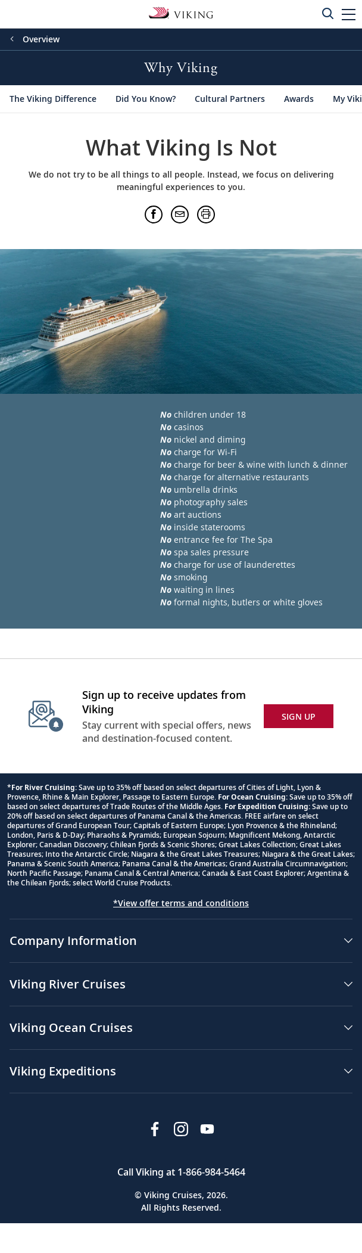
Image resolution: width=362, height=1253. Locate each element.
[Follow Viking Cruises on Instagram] (181, 1129)
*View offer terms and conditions (181, 903)
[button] (348, 14)
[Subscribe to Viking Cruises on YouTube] (207, 1129)
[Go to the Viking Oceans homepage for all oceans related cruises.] (181, 11)
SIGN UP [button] (299, 716)
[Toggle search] (327, 13)
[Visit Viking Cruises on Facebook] (155, 1129)
